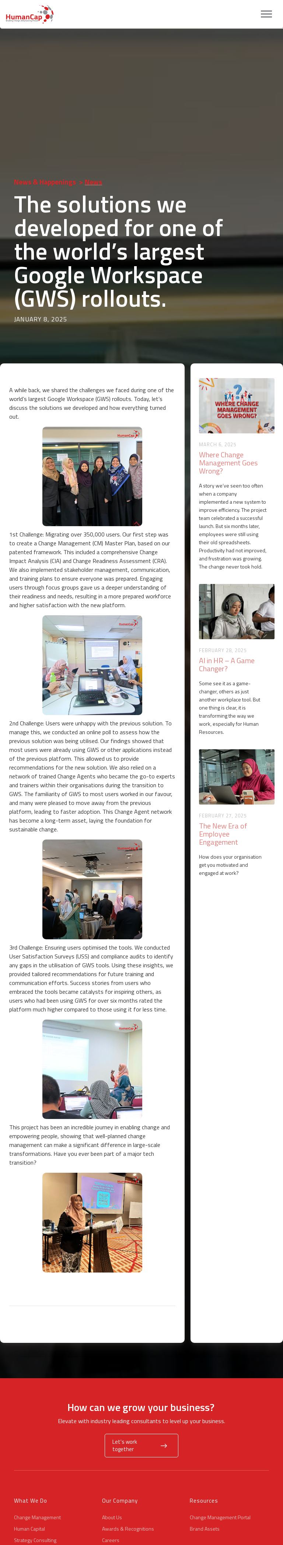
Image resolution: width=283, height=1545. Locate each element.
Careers (110, 1540)
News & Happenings (45, 181)
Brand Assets (205, 1528)
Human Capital (29, 1528)
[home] (31, 14)
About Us (112, 1517)
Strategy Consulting (35, 1540)
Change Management (37, 1517)
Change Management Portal (220, 1517)
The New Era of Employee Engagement (223, 834)
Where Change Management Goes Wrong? (228, 463)
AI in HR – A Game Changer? (227, 665)
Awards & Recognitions (128, 1528)
